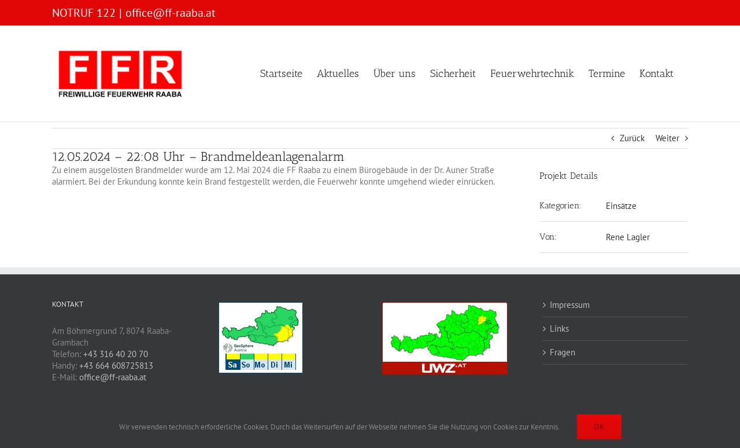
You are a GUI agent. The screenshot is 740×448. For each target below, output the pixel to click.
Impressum (570, 304)
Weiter (667, 138)
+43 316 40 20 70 (115, 353)
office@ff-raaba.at (170, 12)
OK (599, 426)
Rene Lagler (628, 237)
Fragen (562, 352)
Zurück (632, 138)
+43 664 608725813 (116, 365)
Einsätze (621, 205)
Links (559, 328)
